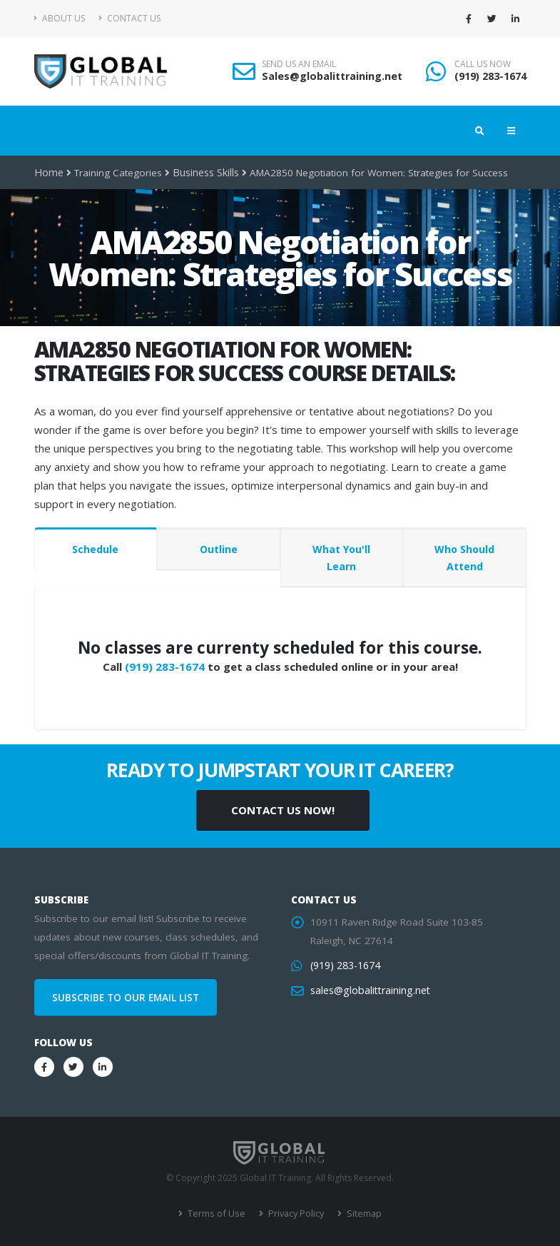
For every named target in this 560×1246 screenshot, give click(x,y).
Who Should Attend (464, 557)
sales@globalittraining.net (368, 990)
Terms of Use (217, 1213)
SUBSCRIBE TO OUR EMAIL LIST (125, 997)
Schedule (95, 549)
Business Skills (204, 172)
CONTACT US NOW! (283, 810)
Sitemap (360, 1213)
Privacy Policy (294, 1213)
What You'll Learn (341, 557)
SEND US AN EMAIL (299, 64)
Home (48, 172)
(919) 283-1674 (490, 76)
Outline (219, 549)
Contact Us (129, 18)
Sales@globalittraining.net (332, 76)
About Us (59, 18)
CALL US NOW (482, 64)
